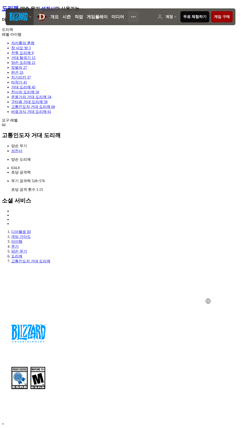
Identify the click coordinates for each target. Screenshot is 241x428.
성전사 (16, 151)
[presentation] (20, 16)
